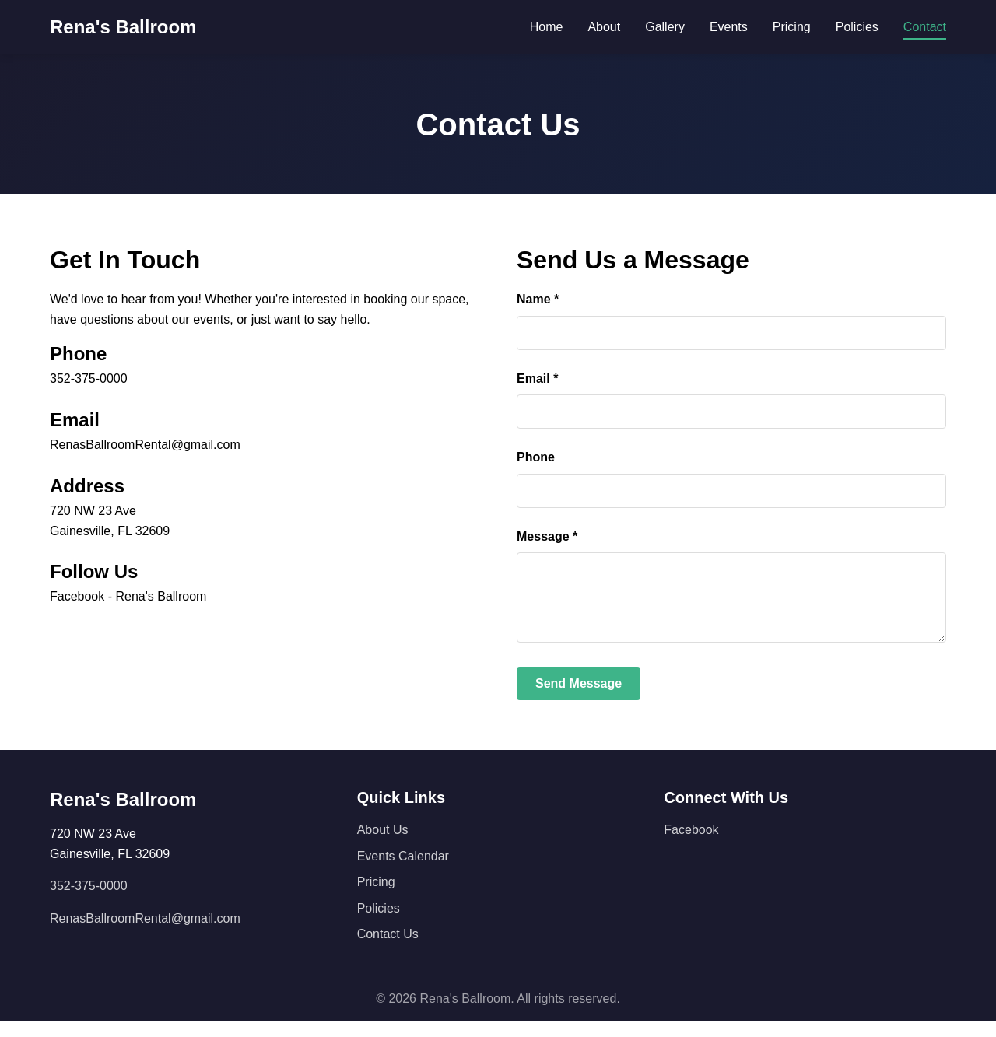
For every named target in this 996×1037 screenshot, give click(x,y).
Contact (924, 26)
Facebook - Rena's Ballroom (128, 596)
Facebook (691, 845)
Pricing (792, 26)
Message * (547, 536)
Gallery (665, 26)
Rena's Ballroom (123, 26)
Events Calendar (403, 871)
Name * (538, 299)
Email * (537, 378)
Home (546, 26)
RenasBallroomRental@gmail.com (145, 444)
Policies (857, 26)
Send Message (578, 699)
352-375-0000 (89, 378)
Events (729, 26)
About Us (383, 845)
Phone (536, 457)
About (603, 26)
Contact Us (388, 949)
